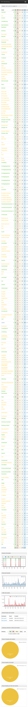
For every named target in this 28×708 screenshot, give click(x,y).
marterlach (3, 355)
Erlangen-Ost (4, 127)
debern (3, 61)
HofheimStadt (4, 288)
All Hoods (3, 547)
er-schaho (3, 111)
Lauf (2, 319)
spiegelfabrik (4, 489)
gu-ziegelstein (4, 246)
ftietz (2, 228)
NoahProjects (4, 412)
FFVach (3, 160)
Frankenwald (4, 214)
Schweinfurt (4, 474)
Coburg (3, 54)
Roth (2, 449)
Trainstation (4, 509)
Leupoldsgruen (4, 328)
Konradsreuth (4, 311)
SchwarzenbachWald (6, 471)
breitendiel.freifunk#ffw (6, 44)
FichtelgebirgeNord (5, 173)
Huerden (3, 296)
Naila (2, 396)
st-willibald (3, 495)
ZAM (2, 539)
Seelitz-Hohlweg (5, 477)
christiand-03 (4, 52)
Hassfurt (3, 260)
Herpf (2, 271)
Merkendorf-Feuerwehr (6, 373)
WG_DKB (3, 529)
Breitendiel (3, 42)
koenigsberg (4, 309)
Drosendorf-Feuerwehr (6, 70)
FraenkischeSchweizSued (7, 211)
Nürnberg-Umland (5, 425)
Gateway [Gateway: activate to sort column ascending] (3, 631)
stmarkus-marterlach (5, 501)
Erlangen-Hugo (4, 117)
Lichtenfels (3, 339)
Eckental (3, 88)
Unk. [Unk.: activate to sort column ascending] (20, 10)
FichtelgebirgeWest (5, 183)
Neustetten (3, 404)
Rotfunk (3, 446)
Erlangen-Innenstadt (5, 119)
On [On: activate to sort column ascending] (15, 10)
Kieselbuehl (3, 304)
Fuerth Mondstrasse (5, 235)
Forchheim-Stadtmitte (6, 201)
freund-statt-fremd (5, 223)
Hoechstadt (3, 277)
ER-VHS (3, 113)
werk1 (2, 527)
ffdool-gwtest (4, 620)
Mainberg (3, 348)
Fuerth (2, 231)
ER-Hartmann (4, 95)
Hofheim (3, 284)
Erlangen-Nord (4, 121)
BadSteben (3, 27)
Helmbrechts (4, 269)
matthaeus (3, 357)
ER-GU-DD (3, 91)
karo (2, 300)
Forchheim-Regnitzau (6, 197)
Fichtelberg (3, 162)
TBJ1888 (3, 507)
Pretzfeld (3, 436)
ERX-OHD (3, 139)
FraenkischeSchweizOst (6, 207)
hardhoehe (3, 254)
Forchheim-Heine (5, 195)
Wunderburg (4, 537)
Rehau (2, 439)
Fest (2, 154)
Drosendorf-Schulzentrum (7, 72)
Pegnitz (3, 434)
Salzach (3, 453)
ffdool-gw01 (4, 618)
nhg (2, 406)
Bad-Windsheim (4, 25)
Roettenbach (4, 442)
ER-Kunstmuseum (5, 100)
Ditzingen (3, 68)
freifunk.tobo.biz (4, 220)
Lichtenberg (4, 331)
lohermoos (3, 342)
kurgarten (3, 316)
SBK (2, 456)
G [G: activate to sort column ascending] (13, 10)
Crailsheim (3, 57)
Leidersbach (4, 326)
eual (2, 142)
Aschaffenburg (4, 21)
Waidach (3, 522)
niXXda (3, 409)
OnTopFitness (4, 432)
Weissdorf (3, 524)
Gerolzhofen (4, 243)
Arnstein (3, 17)
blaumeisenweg (4, 40)
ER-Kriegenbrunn (5, 98)
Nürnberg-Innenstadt (5, 421)
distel (2, 65)
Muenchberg (4, 393)
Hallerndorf (3, 248)
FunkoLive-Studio (5, 237)
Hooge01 (3, 291)
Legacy (3, 322)
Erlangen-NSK (4, 125)
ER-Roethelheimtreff (5, 108)
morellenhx (3, 389)
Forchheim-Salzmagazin (6, 199)
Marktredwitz (4, 351)
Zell (2, 544)
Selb (2, 479)
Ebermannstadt (4, 80)
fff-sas (2, 158)
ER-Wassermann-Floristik (7, 115)
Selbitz (2, 483)
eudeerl (3, 144)
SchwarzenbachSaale (6, 468)
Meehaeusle (4, 359)
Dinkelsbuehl (4, 63)
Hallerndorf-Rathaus (5, 251)
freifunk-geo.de (4, 218)
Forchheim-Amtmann (6, 193)
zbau (2, 542)
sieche (2, 485)
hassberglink (4, 256)
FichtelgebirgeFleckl (5, 166)
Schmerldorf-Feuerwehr (6, 462)
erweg (2, 136)
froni (2, 226)
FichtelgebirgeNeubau (6, 169)
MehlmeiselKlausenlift (6, 361)
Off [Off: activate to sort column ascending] (17, 10)
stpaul (2, 505)
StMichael (3, 503)
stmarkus (3, 499)
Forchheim (3, 189)
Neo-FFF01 (3, 402)
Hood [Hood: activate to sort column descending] (2, 10)
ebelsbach (3, 78)
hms (2, 274)
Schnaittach (4, 464)
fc (1, 152)
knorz (2, 306)
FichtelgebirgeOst (5, 176)
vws (2, 519)
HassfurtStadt (4, 266)
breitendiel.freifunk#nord (6, 46)
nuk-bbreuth (4, 416)
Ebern (2, 84)
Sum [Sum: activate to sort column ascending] (22, 10)
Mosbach (3, 391)
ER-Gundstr (4, 93)
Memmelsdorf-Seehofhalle (7, 371)
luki (2, 344)
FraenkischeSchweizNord (7, 204)
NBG (2, 400)
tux (2, 513)
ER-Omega (3, 102)
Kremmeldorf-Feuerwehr (6, 314)
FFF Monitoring (5, 1)
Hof (2, 281)
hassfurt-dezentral (5, 263)
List (27, 12)
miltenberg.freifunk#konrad (7, 382)
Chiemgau (3, 48)
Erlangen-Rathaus (5, 131)
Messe (2, 375)
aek (2, 15)
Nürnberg (3, 418)
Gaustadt (3, 241)
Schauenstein (4, 460)
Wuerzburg (3, 534)
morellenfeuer (4, 386)
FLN (2, 187)
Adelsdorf (3, 12)
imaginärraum (4, 298)
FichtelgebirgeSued (5, 180)
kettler (2, 302)
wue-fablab (3, 532)
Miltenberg (3, 379)
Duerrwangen (4, 74)
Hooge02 (3, 293)
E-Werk (3, 76)
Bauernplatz (4, 34)
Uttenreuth (3, 515)
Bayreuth (3, 36)
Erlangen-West (4, 133)
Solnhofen (3, 487)
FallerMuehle (4, 148)
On (8, 6)
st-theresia (3, 491)
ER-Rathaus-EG (5, 104)
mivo (2, 384)
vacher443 (3, 517)
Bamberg (3, 30)
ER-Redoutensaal (5, 106)
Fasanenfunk (4, 150)
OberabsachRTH (5, 429)
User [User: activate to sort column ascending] (25, 10)
